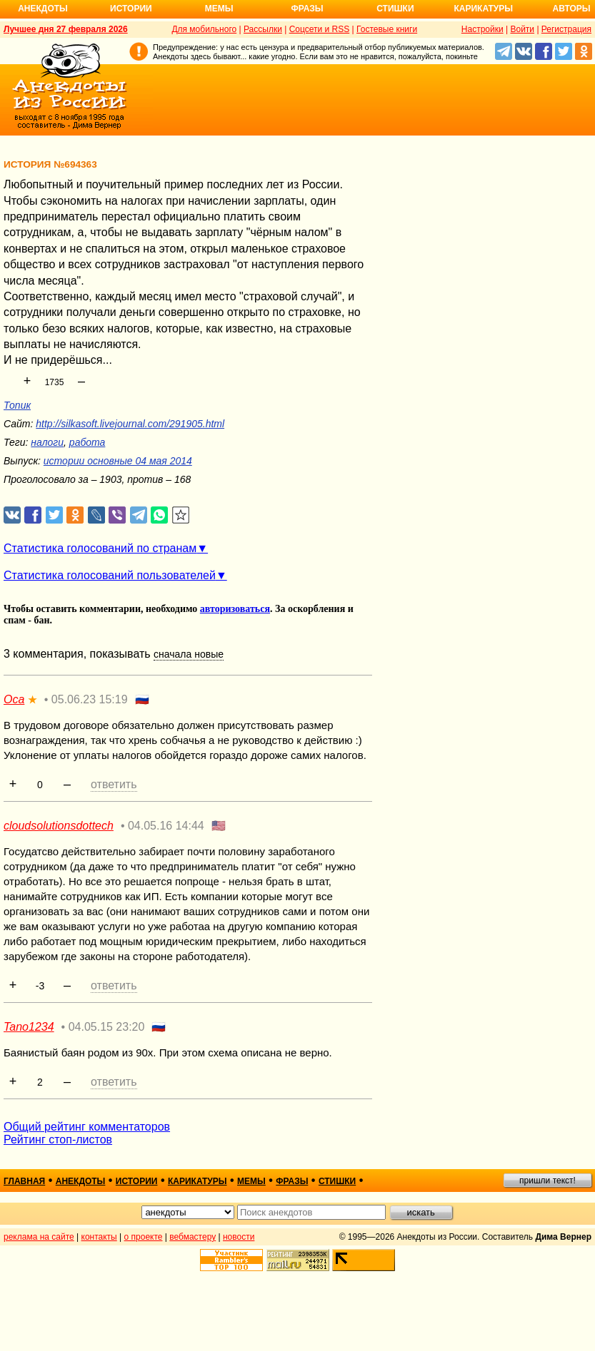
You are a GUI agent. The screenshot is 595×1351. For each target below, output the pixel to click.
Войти (522, 29)
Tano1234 (29, 1027)
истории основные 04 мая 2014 (118, 461)
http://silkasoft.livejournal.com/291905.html (130, 423)
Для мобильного (203, 29)
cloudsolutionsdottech (59, 826)
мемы (251, 1181)
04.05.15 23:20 (107, 1027)
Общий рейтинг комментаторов (87, 1127)
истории (137, 1181)
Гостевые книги (386, 29)
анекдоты (81, 1181)
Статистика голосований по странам (100, 548)
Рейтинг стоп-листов (58, 1139)
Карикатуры (483, 9)
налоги (47, 442)
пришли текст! (547, 1181)
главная (24, 1181)
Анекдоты (43, 9)
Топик (17, 405)
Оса (14, 699)
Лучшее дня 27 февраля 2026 (66, 29)
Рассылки (263, 29)
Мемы (219, 9)
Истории (131, 9)
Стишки (395, 9)
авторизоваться (235, 608)
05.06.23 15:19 (89, 699)
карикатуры (197, 1181)
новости (238, 1237)
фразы (292, 1181)
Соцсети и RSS (319, 29)
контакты (99, 1237)
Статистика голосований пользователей (110, 575)
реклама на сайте (39, 1237)
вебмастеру (192, 1237)
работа (87, 442)
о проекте (143, 1237)
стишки (337, 1181)
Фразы (307, 9)
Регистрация (566, 29)
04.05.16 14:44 (166, 826)
